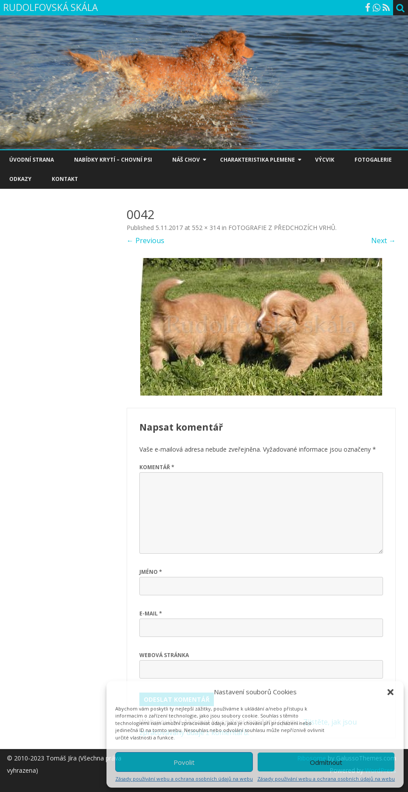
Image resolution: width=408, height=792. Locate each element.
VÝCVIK (324, 159)
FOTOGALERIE (373, 159)
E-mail (150, 613)
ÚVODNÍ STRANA (31, 159)
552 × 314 (206, 227)
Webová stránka (164, 655)
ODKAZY (20, 179)
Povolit (184, 762)
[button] (390, 692)
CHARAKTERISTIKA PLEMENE (257, 159)
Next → (383, 240)
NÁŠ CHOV (186, 159)
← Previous (145, 240)
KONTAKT (65, 179)
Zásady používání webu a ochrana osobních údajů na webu (184, 778)
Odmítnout (326, 762)
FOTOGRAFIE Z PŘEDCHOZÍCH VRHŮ (281, 227)
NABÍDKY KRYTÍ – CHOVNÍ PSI (113, 159)
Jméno (150, 572)
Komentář (156, 467)
